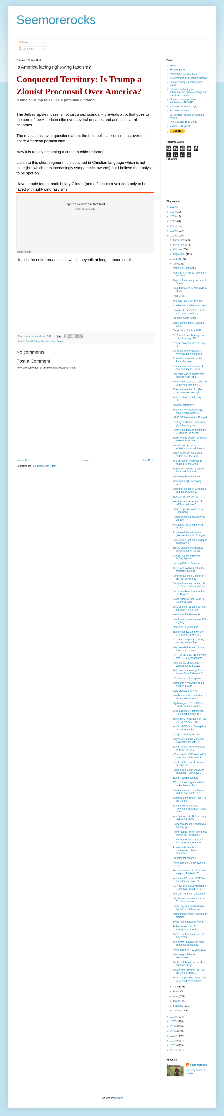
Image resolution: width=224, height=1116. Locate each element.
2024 (173, 211)
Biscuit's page (177, 69)
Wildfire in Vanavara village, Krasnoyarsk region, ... (188, 411)
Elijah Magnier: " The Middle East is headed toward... (188, 705)
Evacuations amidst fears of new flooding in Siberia (188, 368)
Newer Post (23, 460)
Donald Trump (33, 341)
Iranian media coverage (185, 777)
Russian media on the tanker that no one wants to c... (188, 792)
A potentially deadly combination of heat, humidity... (185, 850)
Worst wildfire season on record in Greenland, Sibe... (190, 439)
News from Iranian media (186, 614)
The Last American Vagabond (189, 893)
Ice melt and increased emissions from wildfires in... (190, 447)
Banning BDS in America (186, 563)
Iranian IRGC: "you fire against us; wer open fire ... (189, 728)
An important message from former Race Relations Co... (189, 672)
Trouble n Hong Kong (184, 268)
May (176, 991)
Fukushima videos (179, 110)
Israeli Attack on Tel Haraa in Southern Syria (188, 600)
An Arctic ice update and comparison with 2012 (186, 664)
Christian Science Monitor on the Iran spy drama (188, 577)
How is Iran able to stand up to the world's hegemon (189, 697)
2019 (173, 235)
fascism (45, 341)
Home (86, 460)
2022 (173, 221)
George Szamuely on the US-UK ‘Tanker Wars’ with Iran (189, 585)
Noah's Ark (179, 295)
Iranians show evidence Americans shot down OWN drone (189, 808)
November (179, 244)
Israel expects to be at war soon (190, 305)
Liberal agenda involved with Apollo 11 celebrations (188, 907)
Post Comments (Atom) (44, 466)
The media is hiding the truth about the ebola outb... (188, 943)
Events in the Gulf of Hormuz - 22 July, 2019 (189, 764)
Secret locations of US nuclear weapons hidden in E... (189, 872)
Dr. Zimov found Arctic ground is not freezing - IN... (189, 337)
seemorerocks (198, 1064)
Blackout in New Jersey (185, 496)
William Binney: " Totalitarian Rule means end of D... (188, 712)
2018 (173, 1016)
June (176, 986)
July (175, 263)
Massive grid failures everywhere (184, 956)
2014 (173, 1035)
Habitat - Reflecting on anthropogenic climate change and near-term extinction (188, 92)
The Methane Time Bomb (183, 121)
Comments (26, 48)
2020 (173, 230)
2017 (173, 1021)
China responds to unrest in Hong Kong (188, 510)
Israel (52, 341)
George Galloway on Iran (186, 734)
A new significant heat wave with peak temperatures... (188, 841)
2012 (173, 1045)
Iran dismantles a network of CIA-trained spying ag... (188, 633)
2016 (173, 1026)
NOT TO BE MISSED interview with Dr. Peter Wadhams (189, 656)
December (179, 239)
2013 (173, 1040)
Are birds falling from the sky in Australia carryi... (189, 964)
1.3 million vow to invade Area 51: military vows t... (189, 900)
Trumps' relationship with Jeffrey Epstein (186, 557)
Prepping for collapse (184, 858)
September (179, 254)
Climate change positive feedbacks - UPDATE (183, 101)
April (176, 996)
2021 (173, 226)
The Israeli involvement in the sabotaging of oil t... (189, 569)
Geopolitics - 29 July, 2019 (187, 330)
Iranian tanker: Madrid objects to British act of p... (189, 748)
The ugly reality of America (187, 300)
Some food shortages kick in (188, 921)
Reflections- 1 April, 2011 (183, 73)
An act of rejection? (183, 405)
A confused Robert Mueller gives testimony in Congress (190, 534)
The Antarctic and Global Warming (188, 78)
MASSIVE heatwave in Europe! (190, 417)
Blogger (118, 1098)
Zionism (60, 341)
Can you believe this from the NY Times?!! (188, 593)
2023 (173, 216)
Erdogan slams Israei (184, 318)
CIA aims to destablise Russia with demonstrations (189, 311)
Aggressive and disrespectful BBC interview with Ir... (188, 740)
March (177, 1001)
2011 (173, 1050)
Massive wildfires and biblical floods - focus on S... (188, 649)
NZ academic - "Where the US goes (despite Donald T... (189, 756)
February (178, 1005)
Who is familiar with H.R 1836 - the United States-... (190, 971)
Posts (23, 42)
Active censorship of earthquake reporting (186, 928)
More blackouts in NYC (185, 690)
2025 (173, 206)
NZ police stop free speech (187, 678)
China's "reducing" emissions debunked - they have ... (188, 771)
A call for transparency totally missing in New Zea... (188, 641)
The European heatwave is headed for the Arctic (187, 462)
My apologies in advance (186, 476)
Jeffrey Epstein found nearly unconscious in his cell (188, 549)
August (177, 259)
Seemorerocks (56, 20)
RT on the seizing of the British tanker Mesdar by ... (189, 784)
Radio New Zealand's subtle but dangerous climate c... (190, 383)
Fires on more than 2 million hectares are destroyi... (188, 391)
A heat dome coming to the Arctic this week (187, 360)
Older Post (147, 460)
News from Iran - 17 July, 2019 (189, 949)
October (178, 249)
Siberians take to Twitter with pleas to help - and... (188, 375)
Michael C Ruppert (180, 126)
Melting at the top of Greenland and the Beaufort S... (190, 490)
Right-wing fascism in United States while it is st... (188, 470)
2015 (173, 1031)
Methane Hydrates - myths (184, 106)
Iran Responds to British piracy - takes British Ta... (189, 818)
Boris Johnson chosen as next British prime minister (189, 608)
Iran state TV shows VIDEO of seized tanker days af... (189, 880)
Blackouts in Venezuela (185, 627)
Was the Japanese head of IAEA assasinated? (187, 503)
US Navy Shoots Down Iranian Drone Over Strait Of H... (189, 887)
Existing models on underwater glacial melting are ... (189, 423)
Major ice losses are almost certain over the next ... (187, 454)
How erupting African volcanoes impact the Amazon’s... (190, 833)
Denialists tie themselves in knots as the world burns (187, 352)
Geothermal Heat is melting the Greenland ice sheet (190, 431)
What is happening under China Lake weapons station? (190, 979)
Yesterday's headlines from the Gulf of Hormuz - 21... (189, 720)
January (178, 1010)
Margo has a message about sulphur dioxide (188, 684)
